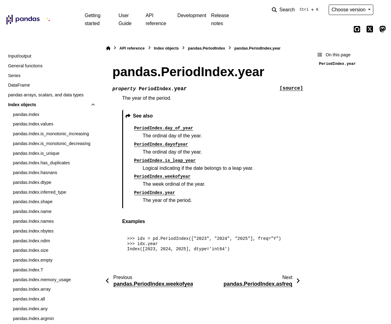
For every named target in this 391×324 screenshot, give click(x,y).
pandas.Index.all (29, 298)
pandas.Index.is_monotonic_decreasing (51, 143)
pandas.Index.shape (33, 201)
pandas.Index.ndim (31, 240)
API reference (156, 19)
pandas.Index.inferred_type (39, 192)
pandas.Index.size (30, 250)
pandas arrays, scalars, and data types (45, 94)
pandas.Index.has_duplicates (41, 162)
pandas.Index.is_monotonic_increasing (51, 133)
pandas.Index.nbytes (33, 231)
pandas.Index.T (28, 269)
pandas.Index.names (33, 221)
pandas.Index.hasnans (35, 172)
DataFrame (19, 85)
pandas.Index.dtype (32, 182)
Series (14, 75)
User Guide (125, 19)
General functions (25, 65)
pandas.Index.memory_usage (42, 279)
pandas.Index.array (31, 289)
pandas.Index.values (33, 123)
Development (191, 15)
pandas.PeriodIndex (206, 48)
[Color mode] (382, 10)
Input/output (19, 56)
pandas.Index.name (32, 211)
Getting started (92, 19)
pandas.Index (26, 114)
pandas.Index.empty (33, 260)
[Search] (296, 10)
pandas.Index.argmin (33, 318)
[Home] (108, 48)
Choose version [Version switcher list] (349, 9)
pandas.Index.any (30, 308)
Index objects (22, 104)
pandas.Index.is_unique (36, 153)
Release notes (220, 19)
